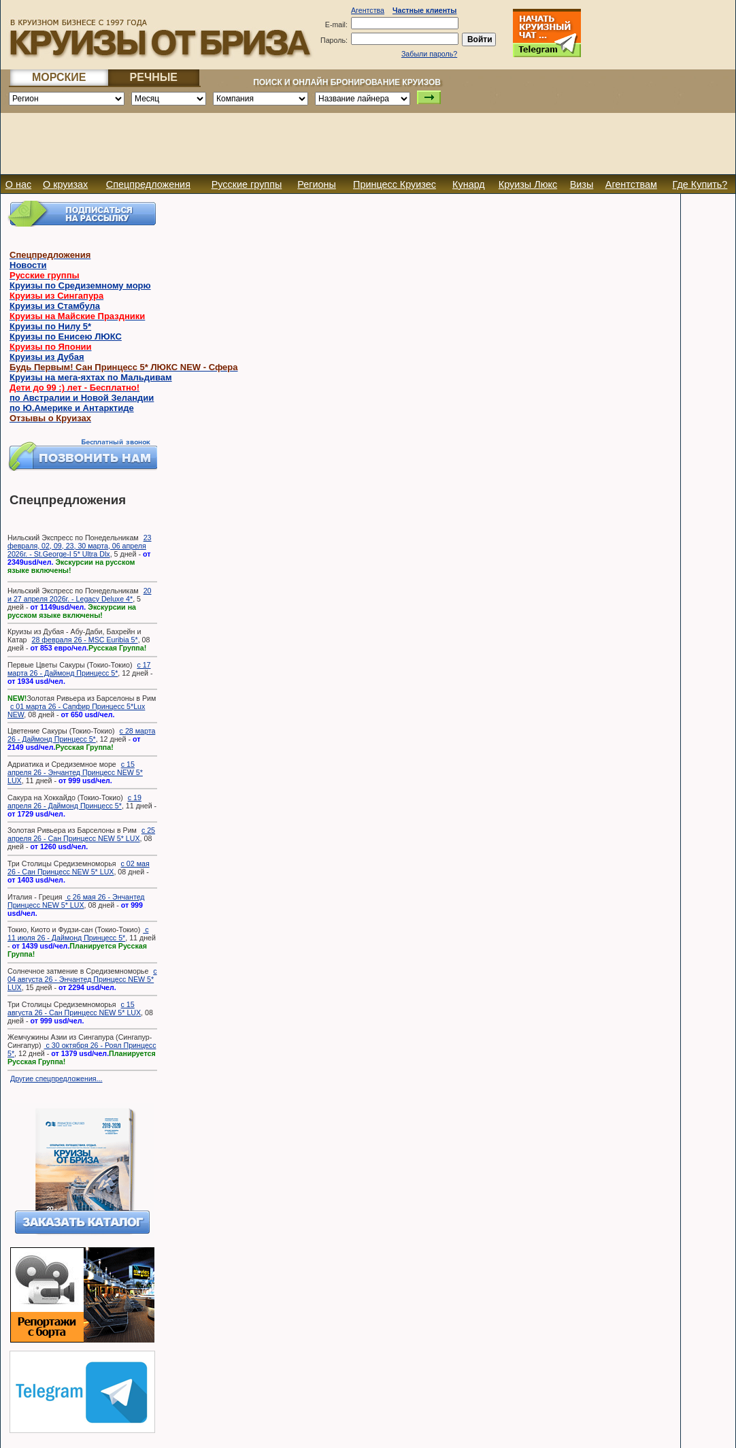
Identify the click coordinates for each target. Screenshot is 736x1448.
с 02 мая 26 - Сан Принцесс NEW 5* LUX (78, 867)
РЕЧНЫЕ (154, 77)
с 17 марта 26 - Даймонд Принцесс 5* (79, 669)
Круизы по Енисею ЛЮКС (66, 336)
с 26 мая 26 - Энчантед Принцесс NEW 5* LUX (76, 901)
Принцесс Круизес (394, 184)
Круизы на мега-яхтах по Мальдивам (91, 377)
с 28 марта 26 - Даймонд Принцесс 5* (81, 735)
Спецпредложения (148, 184)
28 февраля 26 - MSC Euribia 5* (84, 640)
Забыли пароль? (429, 54)
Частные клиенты (424, 10)
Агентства (367, 10)
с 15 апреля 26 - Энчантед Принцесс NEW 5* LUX (75, 772)
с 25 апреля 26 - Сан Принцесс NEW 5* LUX (81, 834)
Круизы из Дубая (47, 357)
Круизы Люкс (528, 184)
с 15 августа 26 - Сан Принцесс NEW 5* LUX (74, 1008)
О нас (18, 184)
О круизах (65, 184)
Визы (582, 184)
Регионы (316, 184)
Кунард (468, 184)
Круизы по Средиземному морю (80, 285)
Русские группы (247, 184)
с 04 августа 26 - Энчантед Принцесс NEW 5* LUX (82, 979)
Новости (28, 265)
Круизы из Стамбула (55, 306)
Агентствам (631, 184)
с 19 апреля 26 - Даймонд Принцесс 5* (74, 801)
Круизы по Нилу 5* (50, 326)
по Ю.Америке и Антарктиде (72, 408)
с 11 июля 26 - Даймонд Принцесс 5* (78, 933)
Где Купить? (700, 184)
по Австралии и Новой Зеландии (82, 398)
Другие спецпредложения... (56, 1078)
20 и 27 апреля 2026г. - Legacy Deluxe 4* (79, 595)
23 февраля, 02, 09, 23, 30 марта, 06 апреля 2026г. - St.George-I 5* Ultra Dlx (79, 545)
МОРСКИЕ (59, 77)
